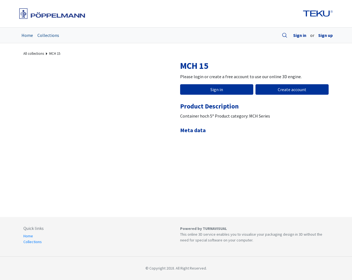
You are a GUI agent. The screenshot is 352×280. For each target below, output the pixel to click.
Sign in (299, 35)
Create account (292, 89)
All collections (33, 53)
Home (27, 35)
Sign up (325, 35)
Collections (48, 35)
